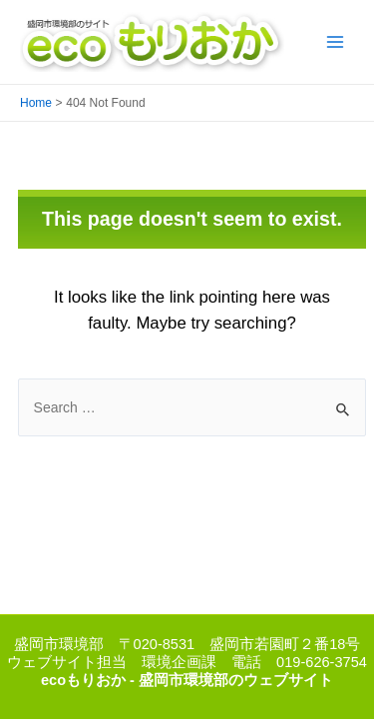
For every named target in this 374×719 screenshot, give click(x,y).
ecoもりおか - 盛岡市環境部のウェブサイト (187, 680)
